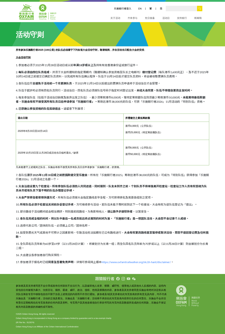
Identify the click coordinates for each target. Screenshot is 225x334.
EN (140, 8)
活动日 (166, 17)
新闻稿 (198, 17)
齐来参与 (132, 17)
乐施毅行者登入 (122, 8)
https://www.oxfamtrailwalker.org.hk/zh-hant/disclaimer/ (136, 262)
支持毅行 (182, 17)
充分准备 (150, 17)
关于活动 (115, 17)
